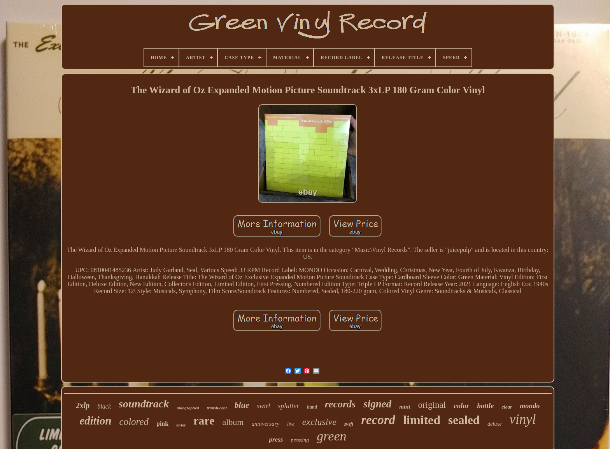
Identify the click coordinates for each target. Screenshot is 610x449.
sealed (464, 420)
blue (242, 405)
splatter (288, 406)
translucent (217, 407)
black (104, 406)
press (276, 439)
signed (377, 404)
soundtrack (144, 404)
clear (506, 407)
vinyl (523, 419)
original (432, 405)
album (233, 422)
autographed (188, 407)
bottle (485, 406)
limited (421, 420)
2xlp (83, 405)
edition (95, 420)
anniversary (265, 424)
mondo (530, 406)
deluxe (494, 424)
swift (348, 424)
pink (162, 423)
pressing (300, 440)
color (461, 406)
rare (203, 420)
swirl (263, 406)
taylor (181, 425)
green (331, 436)
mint (404, 407)
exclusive (319, 422)
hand (312, 407)
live (290, 424)
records (340, 404)
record (378, 420)
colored (134, 421)
